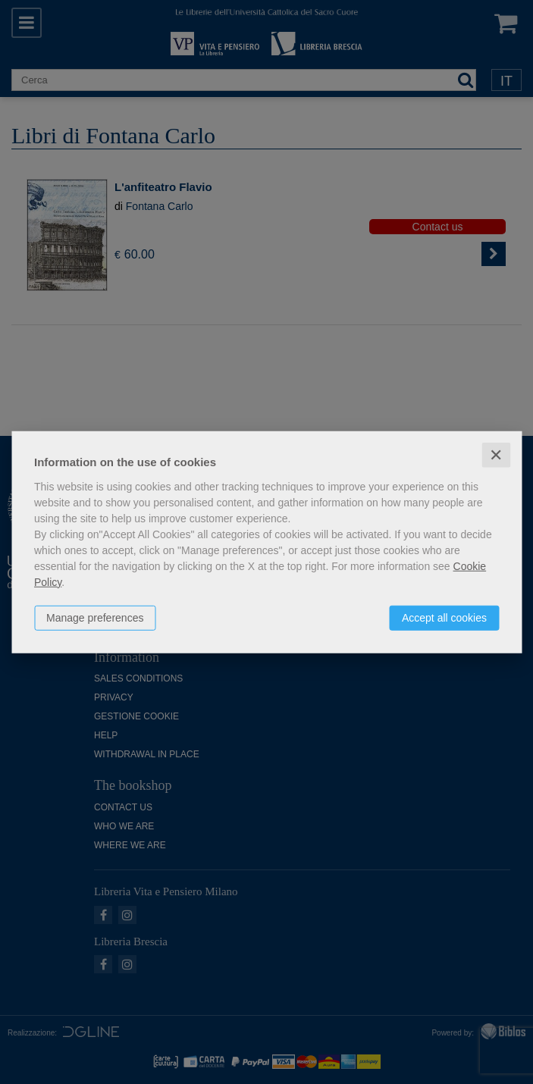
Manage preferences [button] (94, 617)
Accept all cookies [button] (444, 617)
